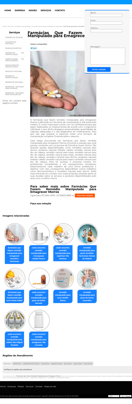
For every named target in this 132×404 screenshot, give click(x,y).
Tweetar (33, 48)
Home (7, 10)
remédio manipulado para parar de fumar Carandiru (90, 296)
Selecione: (7, 364)
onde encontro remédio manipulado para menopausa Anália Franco (40, 253)
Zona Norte (88, 364)
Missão (33, 10)
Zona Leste (78, 364)
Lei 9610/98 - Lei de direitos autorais (58, 378)
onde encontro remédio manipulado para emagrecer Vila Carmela (40, 339)
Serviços (46, 10)
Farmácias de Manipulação (14, 53)
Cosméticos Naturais (10, 43)
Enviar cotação (99, 69)
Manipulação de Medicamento (14, 60)
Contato (60, 10)
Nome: (92, 14)
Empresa (20, 10)
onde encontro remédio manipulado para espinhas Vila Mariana (65, 253)
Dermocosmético (13, 48)
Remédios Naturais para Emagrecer (14, 93)
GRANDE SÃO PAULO (31, 364)
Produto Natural (13, 71)
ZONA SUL (17, 364)
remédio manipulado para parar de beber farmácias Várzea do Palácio (90, 253)
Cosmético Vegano (14, 37)
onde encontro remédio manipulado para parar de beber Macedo (40, 297)
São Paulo (68, 364)
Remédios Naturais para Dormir (14, 87)
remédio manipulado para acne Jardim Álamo (65, 295)
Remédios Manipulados (11, 76)
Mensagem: (92, 55)
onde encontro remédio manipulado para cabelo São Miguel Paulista (15, 339)
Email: (92, 22)
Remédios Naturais (14, 82)
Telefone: (92, 29)
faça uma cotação (85, 195)
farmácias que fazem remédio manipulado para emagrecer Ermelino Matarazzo (15, 254)
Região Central (56, 364)
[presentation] (106, 39)
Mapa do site (50, 387)
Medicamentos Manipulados (12, 66)
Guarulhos (45, 364)
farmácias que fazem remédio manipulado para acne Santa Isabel (15, 296)
